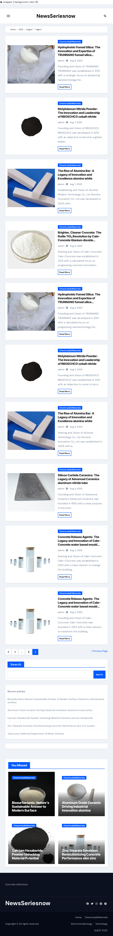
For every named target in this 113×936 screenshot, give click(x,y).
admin (61, 60)
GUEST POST (101, 930)
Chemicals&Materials (70, 41)
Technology (101, 923)
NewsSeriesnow (56, 16)
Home (78, 917)
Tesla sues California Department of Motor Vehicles (36, 733)
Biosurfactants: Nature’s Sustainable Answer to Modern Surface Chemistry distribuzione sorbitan (30, 810)
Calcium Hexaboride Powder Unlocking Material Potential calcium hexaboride (50, 718)
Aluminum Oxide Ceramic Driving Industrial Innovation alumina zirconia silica (50, 710)
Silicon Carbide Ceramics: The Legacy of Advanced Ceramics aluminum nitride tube (78, 479)
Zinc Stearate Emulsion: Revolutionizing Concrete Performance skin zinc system (51, 725)
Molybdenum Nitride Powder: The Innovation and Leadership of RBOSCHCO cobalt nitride (79, 112)
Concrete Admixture (16, 884)
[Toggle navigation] (8, 16)
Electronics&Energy (81, 923)
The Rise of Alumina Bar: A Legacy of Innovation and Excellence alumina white (76, 174)
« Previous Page (99, 651)
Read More (64, 87)
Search (15, 664)
